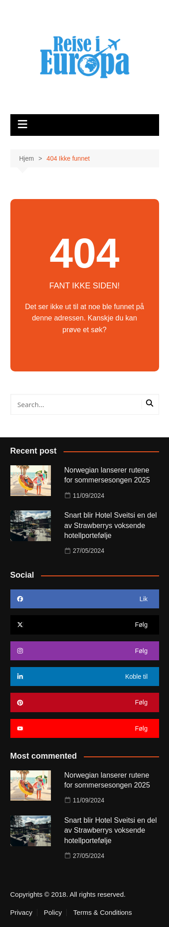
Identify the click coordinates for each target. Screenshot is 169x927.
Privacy (21, 912)
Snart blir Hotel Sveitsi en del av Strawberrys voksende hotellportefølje (110, 525)
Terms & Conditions (102, 912)
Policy (53, 912)
